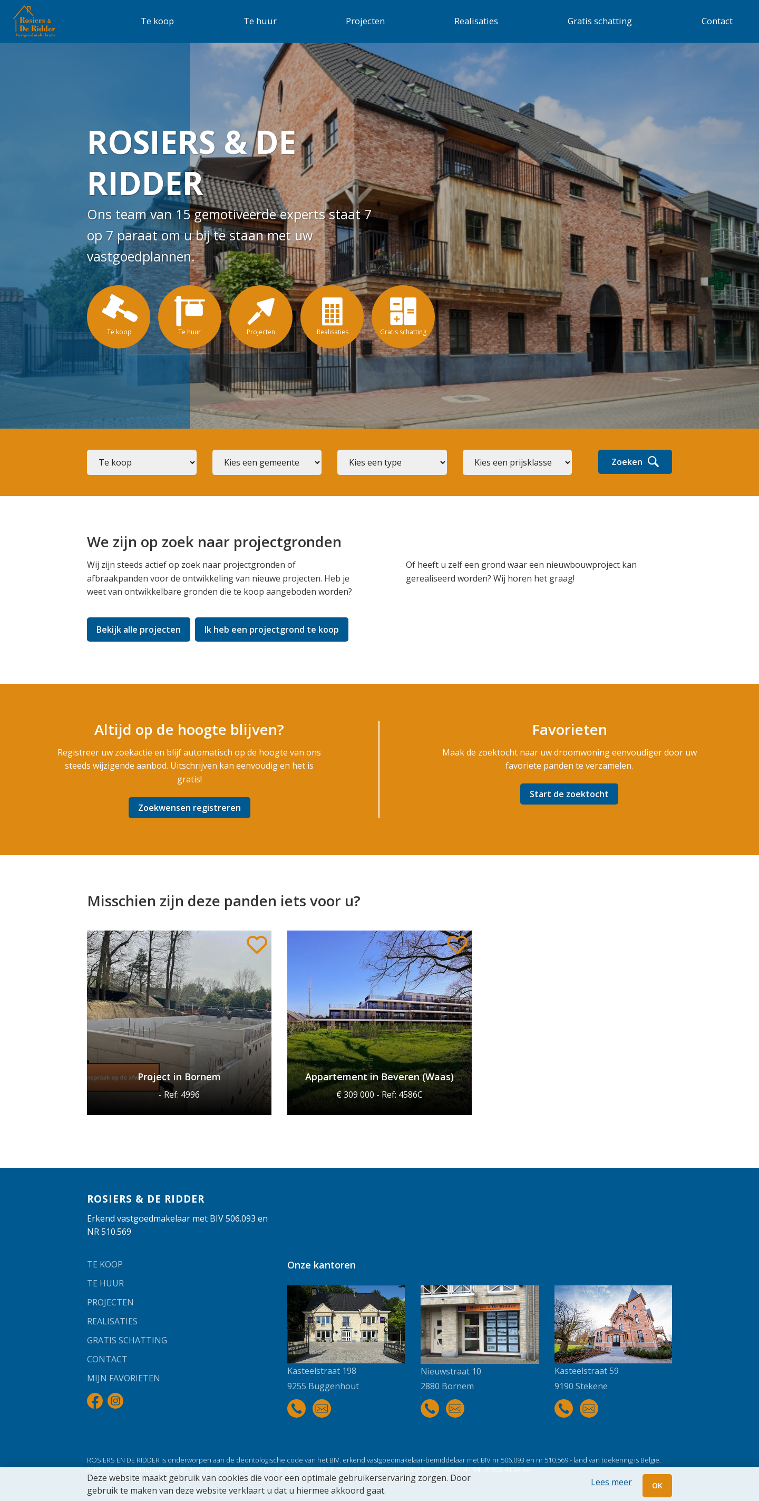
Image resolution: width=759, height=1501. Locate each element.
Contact (717, 21)
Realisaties (476, 21)
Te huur (260, 21)
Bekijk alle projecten (138, 629)
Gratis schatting (600, 21)
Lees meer (611, 1482)
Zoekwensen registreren (189, 808)
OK (657, 1485)
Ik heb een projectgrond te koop (272, 629)
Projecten (365, 21)
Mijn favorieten (123, 1378)
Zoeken (635, 462)
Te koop (157, 21)
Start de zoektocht (569, 794)
